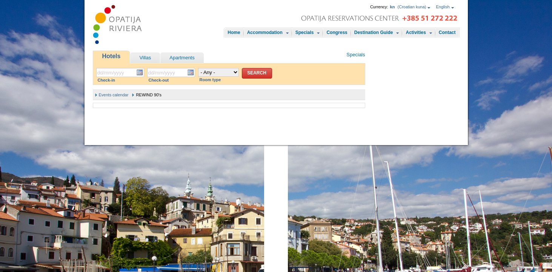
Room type (210, 79)
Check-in (106, 80)
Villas (145, 57)
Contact (447, 32)
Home (234, 32)
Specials (304, 32)
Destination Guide (373, 32)
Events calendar (114, 95)
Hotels (111, 56)
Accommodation (265, 32)
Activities (416, 32)
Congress (336, 32)
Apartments (181, 57)
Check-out (159, 80)
